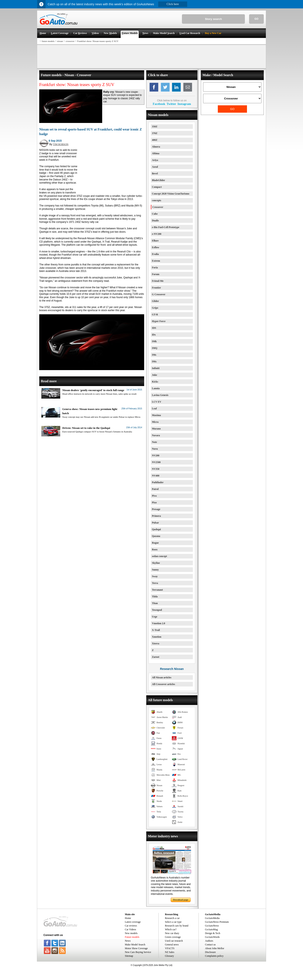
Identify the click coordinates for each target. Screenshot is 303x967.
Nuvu (155, 448)
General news (172, 944)
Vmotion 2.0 (158, 623)
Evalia (155, 254)
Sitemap (129, 955)
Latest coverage (133, 921)
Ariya (155, 160)
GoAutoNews (212, 925)
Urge (154, 616)
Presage (156, 509)
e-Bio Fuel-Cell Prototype (165, 227)
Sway (155, 576)
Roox (155, 549)
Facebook (159, 104)
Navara (156, 435)
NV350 (155, 468)
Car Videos (130, 929)
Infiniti (155, 368)
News (128, 940)
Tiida (155, 596)
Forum (155, 274)
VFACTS (169, 948)
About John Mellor (214, 948)
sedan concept (159, 556)
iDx (154, 334)
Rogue (155, 542)
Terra (155, 583)
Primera (156, 515)
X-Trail (156, 630)
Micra (155, 421)
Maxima (156, 415)
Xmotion (156, 636)
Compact (157, 186)
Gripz (155, 307)
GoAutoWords (212, 937)
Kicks (155, 381)
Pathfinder (157, 482)
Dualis (155, 220)
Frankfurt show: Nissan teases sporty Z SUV (98, 41)
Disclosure (210, 952)
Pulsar (155, 522)
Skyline (156, 562)
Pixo (154, 502)
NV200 (155, 455)
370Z (154, 133)
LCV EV (156, 401)
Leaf (154, 408)
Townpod (157, 609)
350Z (154, 126)
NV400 (155, 475)
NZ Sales (169, 952)
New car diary (172, 933)
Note (154, 442)
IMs (154, 354)
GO (257, 18)
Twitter (171, 104)
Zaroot (155, 656)
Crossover (157, 207)
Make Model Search (135, 944)
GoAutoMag (211, 929)
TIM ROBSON (60, 144)
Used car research (174, 940)
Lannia (156, 388)
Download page (180, 899)
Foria (155, 267)
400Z (154, 139)
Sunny (155, 569)
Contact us (210, 944)
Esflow (155, 247)
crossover (70, 41)
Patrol (155, 489)
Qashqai (156, 529)
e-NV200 (156, 233)
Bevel (155, 173)
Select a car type (173, 921)
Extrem (156, 260)
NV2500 (156, 462)
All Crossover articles (163, 684)
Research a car (172, 918)
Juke (154, 374)
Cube (155, 213)
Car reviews (131, 925)
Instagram (184, 104)
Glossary (169, 955)
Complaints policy (214, 955)
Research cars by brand (176, 925)
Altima (155, 153)
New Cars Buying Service (138, 952)
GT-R (155, 314)
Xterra (155, 643)
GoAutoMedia (212, 918)
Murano (156, 428)
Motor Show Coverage (136, 948)
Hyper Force (159, 321)
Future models (132, 937)
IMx (154, 361)
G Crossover (158, 294)
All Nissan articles (161, 677)
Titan (155, 603)
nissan (60, 41)
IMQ (154, 348)
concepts (156, 200)
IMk (154, 341)
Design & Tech (212, 933)
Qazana (156, 536)
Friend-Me (157, 280)
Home (128, 918)
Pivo (154, 495)
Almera (156, 146)
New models (131, 933)
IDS (154, 327)
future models (48, 41)
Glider (155, 301)
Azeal (155, 166)
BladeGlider (158, 180)
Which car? (170, 929)
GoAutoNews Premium (217, 921)
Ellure (155, 240)
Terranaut (157, 589)
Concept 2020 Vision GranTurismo (170, 193)
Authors (209, 940)
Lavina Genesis (160, 395)
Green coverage (173, 937)
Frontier (156, 287)
